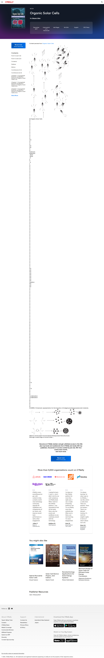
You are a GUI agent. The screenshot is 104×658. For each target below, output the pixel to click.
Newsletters (23, 622)
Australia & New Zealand (42, 620)
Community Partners (8, 630)
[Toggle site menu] (2, 2)
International (39, 617)
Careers (4, 622)
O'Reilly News (5, 625)
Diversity (4, 637)
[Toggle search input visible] (102, 2)
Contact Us (23, 620)
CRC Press (86, 27)
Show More (14, 95)
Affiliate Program (7, 632)
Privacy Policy (24, 625)
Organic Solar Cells (48, 43)
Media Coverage (6, 627)
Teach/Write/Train (7, 620)
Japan (36, 622)
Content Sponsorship (8, 639)
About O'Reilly (7, 617)
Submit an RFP (6, 635)
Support (23, 617)
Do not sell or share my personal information (13, 653)
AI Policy (22, 627)
